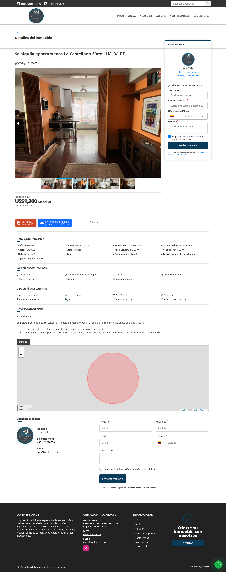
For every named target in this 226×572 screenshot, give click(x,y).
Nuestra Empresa (180, 15)
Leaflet (183, 410)
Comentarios (106, 450)
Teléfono (161, 436)
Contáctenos (201, 15)
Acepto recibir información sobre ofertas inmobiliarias (130, 469)
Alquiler (139, 528)
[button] (158, 71)
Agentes (161, 15)
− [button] (21, 354)
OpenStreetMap (202, 410)
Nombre (104, 421)
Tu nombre (174, 90)
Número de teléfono (179, 111)
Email (103, 436)
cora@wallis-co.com (31, 3)
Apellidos (162, 421)
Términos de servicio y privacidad (141, 487)
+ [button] (21, 349)
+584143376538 (56, 3)
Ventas (132, 15)
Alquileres (146, 15)
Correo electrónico (178, 100)
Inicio (120, 15)
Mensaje (173, 121)
